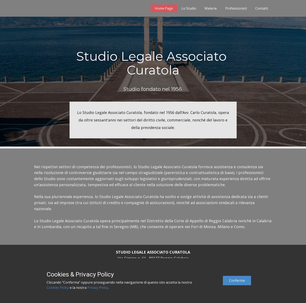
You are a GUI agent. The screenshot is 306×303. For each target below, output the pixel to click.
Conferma (237, 280)
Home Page (164, 8)
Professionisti (236, 8)
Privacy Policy (97, 287)
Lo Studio (188, 8)
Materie (210, 8)
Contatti (261, 8)
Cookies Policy (58, 287)
